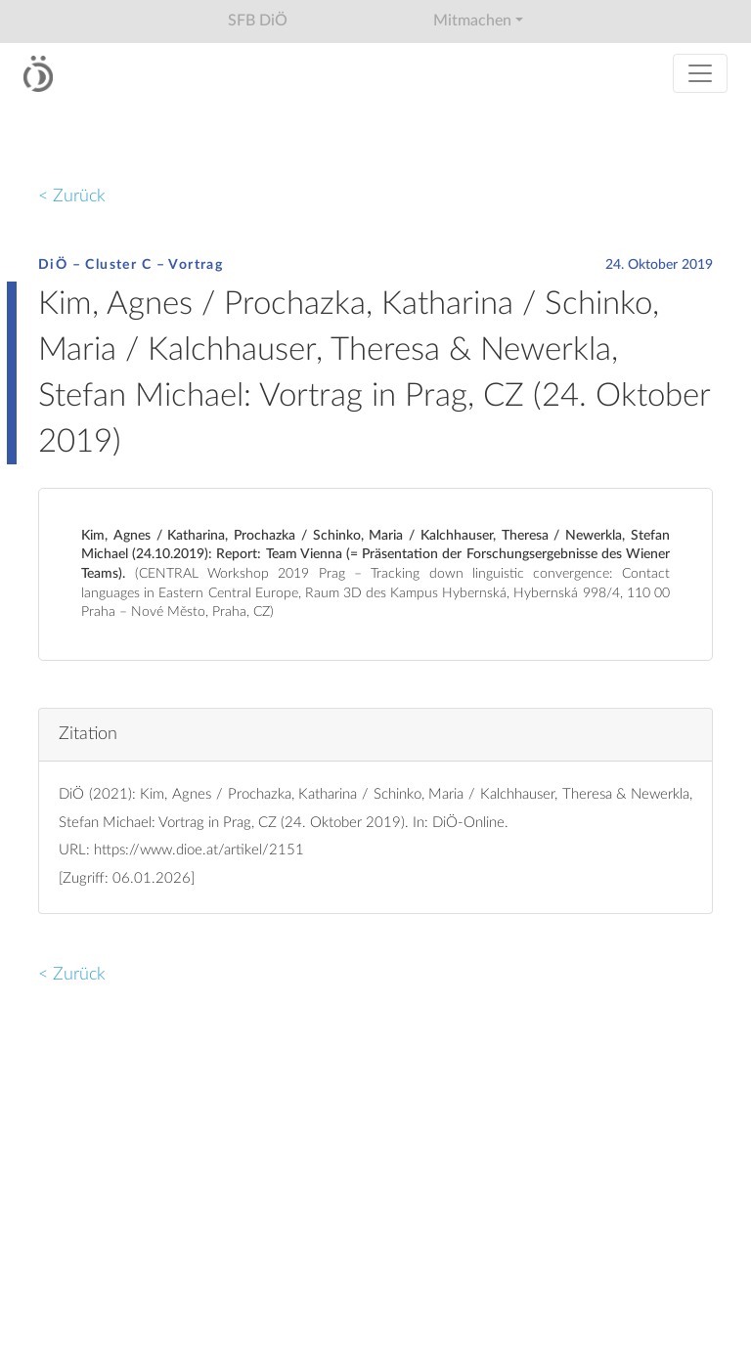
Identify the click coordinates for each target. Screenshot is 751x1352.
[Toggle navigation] (700, 73)
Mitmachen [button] (472, 20)
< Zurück (72, 196)
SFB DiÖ (257, 20)
